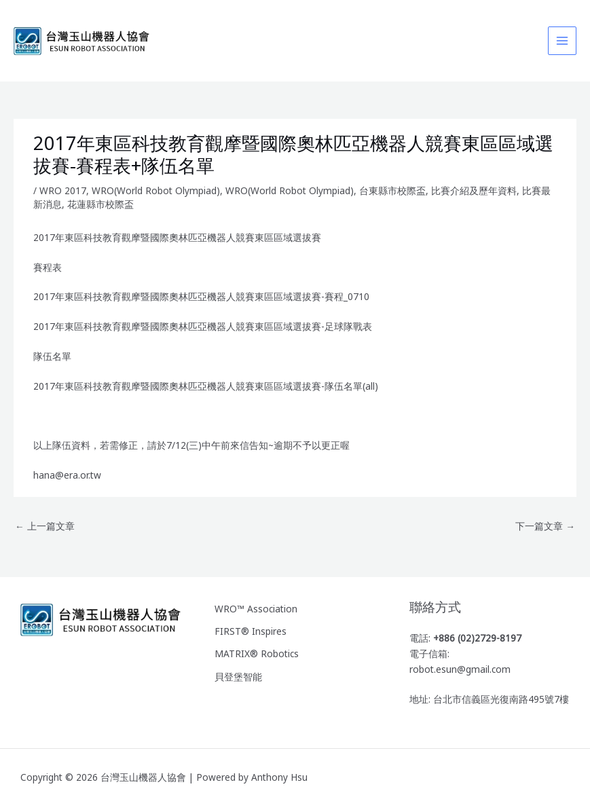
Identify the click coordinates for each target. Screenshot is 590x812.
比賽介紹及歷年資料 (474, 190)
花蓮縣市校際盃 (100, 204)
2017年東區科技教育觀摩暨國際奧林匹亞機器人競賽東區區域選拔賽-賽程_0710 (201, 296)
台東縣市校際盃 (392, 190)
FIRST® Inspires (251, 631)
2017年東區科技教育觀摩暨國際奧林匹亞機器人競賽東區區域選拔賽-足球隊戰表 (202, 326)
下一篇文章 (545, 525)
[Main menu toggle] (562, 41)
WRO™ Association (256, 608)
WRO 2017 (62, 190)
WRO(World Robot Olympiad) (156, 190)
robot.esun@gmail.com (460, 669)
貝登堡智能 (238, 676)
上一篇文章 (45, 525)
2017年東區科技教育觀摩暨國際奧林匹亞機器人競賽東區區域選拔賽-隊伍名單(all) (205, 386)
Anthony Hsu (279, 777)
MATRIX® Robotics (257, 653)
